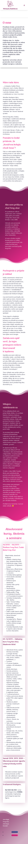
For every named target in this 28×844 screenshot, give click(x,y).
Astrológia (6, 819)
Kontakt (5, 826)
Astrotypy (6, 824)
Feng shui (6, 821)
